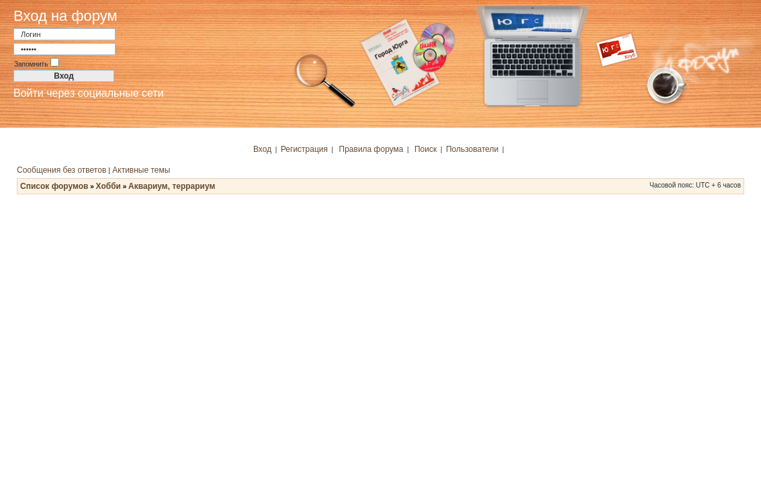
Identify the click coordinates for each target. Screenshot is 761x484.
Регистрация (304, 149)
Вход (262, 149)
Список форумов (54, 186)
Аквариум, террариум (171, 186)
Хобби (108, 186)
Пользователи (472, 149)
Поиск (425, 149)
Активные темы (141, 170)
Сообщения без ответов (61, 170)
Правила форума (371, 149)
